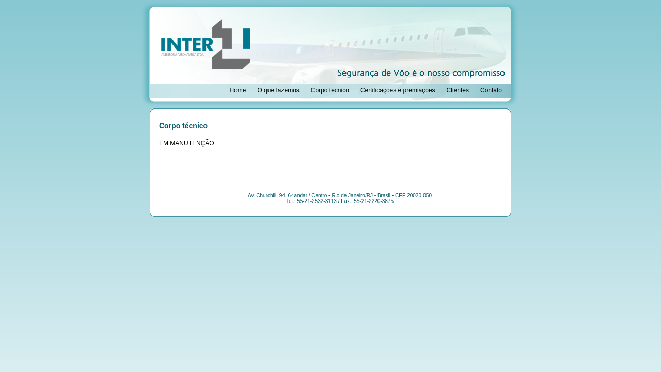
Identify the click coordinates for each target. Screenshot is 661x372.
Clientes (458, 90)
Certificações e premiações (397, 90)
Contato (491, 90)
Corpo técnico (330, 90)
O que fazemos (278, 90)
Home (237, 90)
